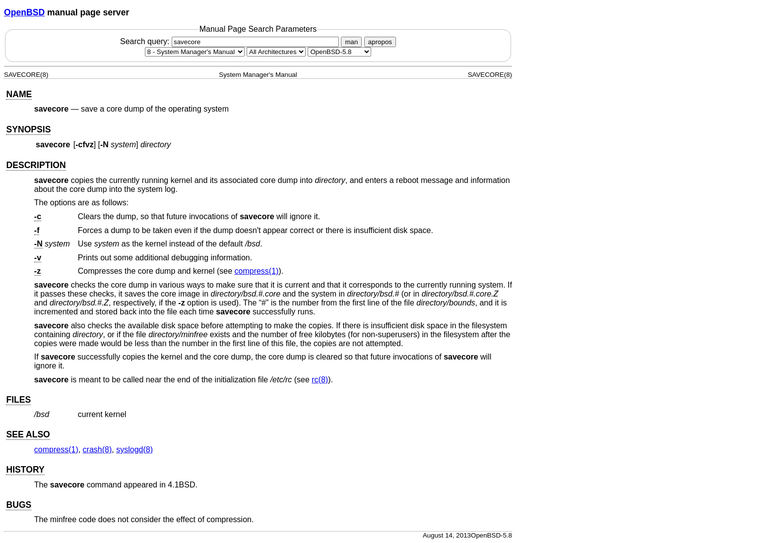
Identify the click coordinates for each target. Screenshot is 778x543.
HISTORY (25, 470)
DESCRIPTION (35, 165)
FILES (18, 400)
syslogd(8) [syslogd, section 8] (134, 449)
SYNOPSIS (28, 129)
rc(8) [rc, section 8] (320, 379)
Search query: (230, 41)
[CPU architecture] (276, 52)
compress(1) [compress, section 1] (257, 271)
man (351, 42)
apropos (380, 42)
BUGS (18, 505)
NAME (19, 94)
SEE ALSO (28, 434)
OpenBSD (24, 12)
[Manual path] (339, 52)
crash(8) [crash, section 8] (97, 449)
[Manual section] (195, 52)
